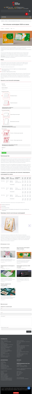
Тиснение (18, 352)
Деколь (18, 344)
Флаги (2, 354)
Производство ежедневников (6, 350)
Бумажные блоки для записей (6, 346)
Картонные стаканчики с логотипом (23, 341)
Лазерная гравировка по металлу (23, 345)
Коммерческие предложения (6, 368)
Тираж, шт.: (4, 147)
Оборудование (3, 364)
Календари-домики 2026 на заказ (23, 266)
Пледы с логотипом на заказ (6, 341)
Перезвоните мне (11, 8)
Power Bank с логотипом (5, 355)
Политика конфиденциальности (6, 390)
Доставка (2, 372)
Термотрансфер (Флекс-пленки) (23, 351)
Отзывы (2, 363)
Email (1, 312)
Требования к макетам (5, 366)
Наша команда (3, 362)
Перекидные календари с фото (8, 266)
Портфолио (3, 361)
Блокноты (2, 342)
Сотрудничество (4, 367)
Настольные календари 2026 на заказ (23, 248)
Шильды (18, 356)
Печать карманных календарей (6, 284)
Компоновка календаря (5, 110)
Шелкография (19, 355)
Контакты (18, 361)
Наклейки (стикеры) (4, 356)
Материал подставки (5, 91)
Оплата (2, 371)
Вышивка (18, 343)
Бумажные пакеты (4, 343)
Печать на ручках (20, 348)
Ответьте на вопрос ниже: (4, 327)
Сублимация (19, 349)
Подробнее (3, 262)
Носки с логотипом (20, 340)
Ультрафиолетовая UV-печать (22, 353)
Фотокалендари (5, 247)
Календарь (3, 56)
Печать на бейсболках (21, 347)
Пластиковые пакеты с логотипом (7, 344)
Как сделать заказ (4, 370)
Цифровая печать (20, 354)
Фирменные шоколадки (5, 353)
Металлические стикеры (5, 349)
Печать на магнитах (4, 351)
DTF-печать (19, 342)
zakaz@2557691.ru (20, 7)
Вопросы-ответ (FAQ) (5, 365)
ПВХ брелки (3, 352)
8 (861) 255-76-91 (9, 7)
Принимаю (16, 392)
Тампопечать (19, 350)
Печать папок (3, 348)
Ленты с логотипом (4, 340)
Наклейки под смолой (21, 346)
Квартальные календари (5, 347)
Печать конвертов (4, 345)
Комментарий (3, 316)
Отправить (4, 152)
